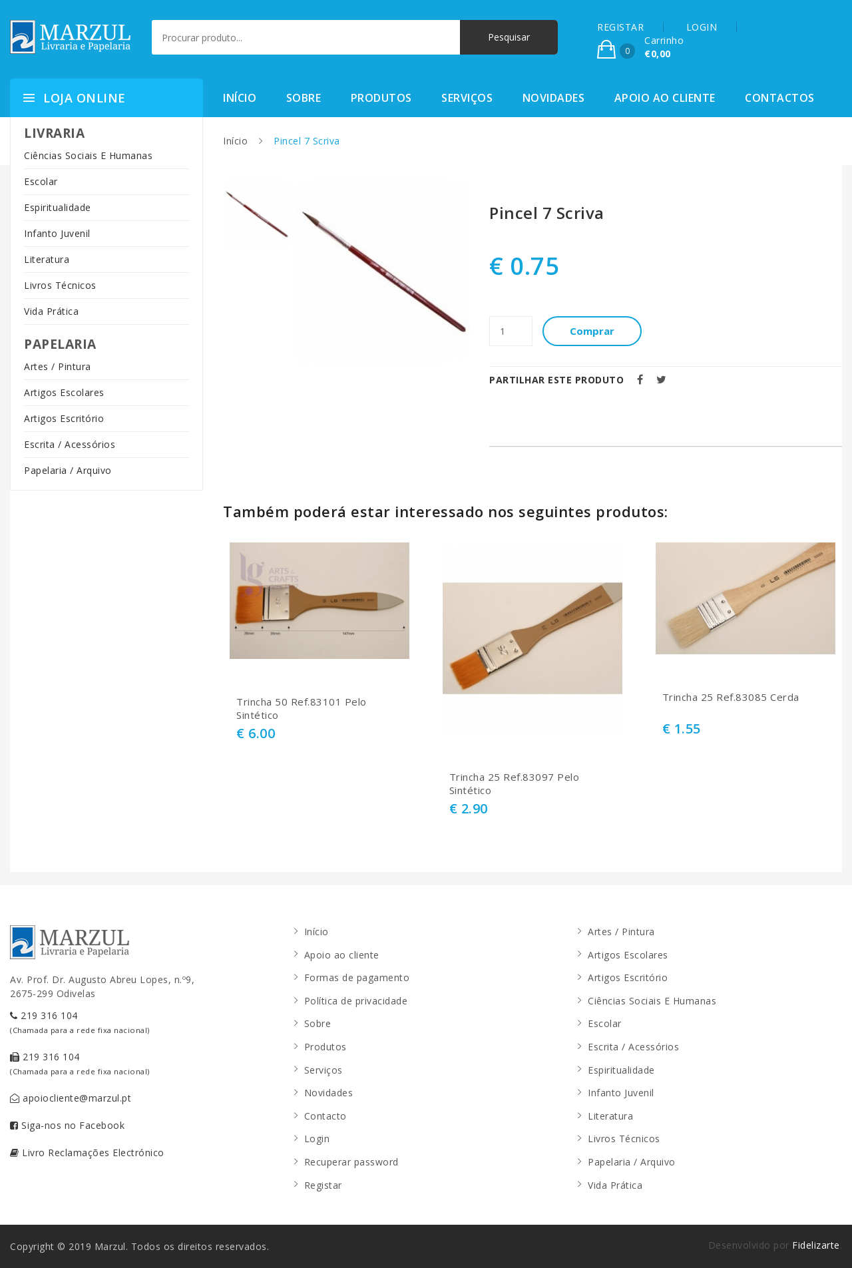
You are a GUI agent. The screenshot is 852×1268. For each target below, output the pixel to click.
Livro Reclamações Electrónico (87, 1152)
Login (317, 1138)
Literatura (46, 259)
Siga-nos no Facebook (67, 1125)
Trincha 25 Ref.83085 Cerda (730, 697)
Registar (323, 1185)
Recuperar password (351, 1162)
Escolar (41, 181)
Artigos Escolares (64, 392)
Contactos (780, 98)
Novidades (554, 98)
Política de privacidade (356, 1000)
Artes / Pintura (57, 366)
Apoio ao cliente (665, 98)
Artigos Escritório (64, 418)
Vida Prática (51, 311)
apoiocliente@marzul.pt (70, 1098)
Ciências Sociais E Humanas (88, 155)
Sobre (303, 98)
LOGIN (702, 27)
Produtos (381, 98)
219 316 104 (80, 1022)
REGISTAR (620, 27)
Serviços (467, 98)
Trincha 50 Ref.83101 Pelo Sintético (301, 709)
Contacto (325, 1116)
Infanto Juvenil (57, 233)
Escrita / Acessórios (69, 444)
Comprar (592, 330)
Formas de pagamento (357, 977)
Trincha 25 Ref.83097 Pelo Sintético (514, 784)
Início (239, 98)
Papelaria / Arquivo (68, 470)
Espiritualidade (57, 207)
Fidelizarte (816, 1245)
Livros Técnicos (60, 285)
